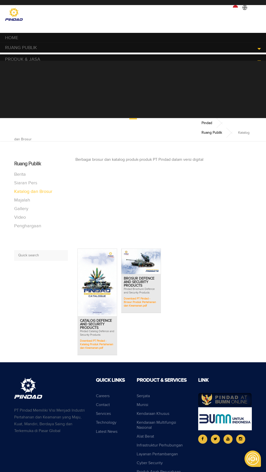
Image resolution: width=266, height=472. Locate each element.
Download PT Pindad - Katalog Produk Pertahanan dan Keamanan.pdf (96, 344)
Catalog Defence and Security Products (96, 324)
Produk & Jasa (22, 59)
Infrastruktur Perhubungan (160, 445)
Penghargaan (27, 226)
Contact (103, 404)
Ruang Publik (21, 47)
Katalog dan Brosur (33, 191)
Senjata (143, 396)
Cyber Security (150, 463)
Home (11, 37)
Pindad (206, 123)
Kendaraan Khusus (153, 413)
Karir (194, 9)
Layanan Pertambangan (157, 454)
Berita (20, 174)
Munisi (142, 404)
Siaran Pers (25, 183)
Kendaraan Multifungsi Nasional (156, 425)
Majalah (22, 200)
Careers (103, 396)
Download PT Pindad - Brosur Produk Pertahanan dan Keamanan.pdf (140, 302)
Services (103, 413)
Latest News (106, 431)
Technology (106, 422)
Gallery (21, 208)
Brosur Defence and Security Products (139, 282)
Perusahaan (215, 9)
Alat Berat (145, 436)
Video (20, 217)
